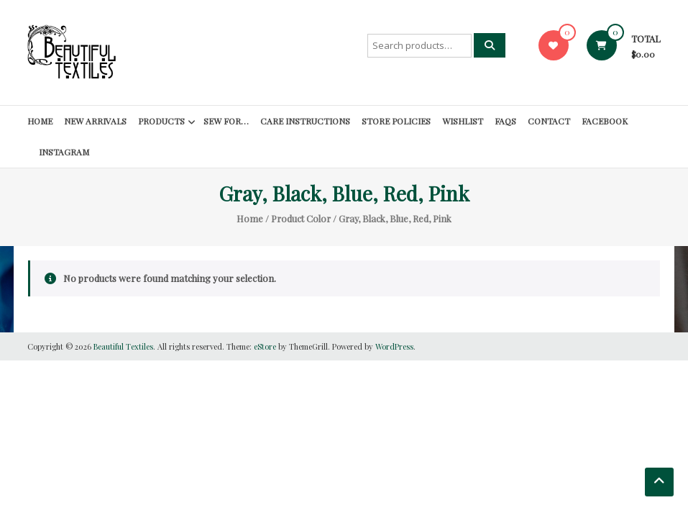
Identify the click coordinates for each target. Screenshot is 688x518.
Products (161, 121)
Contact (549, 121)
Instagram (64, 152)
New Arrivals (95, 121)
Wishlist (462, 121)
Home (39, 121)
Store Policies (396, 121)
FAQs (505, 121)
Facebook (605, 121)
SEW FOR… (226, 121)
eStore (265, 346)
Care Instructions (305, 121)
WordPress (394, 346)
